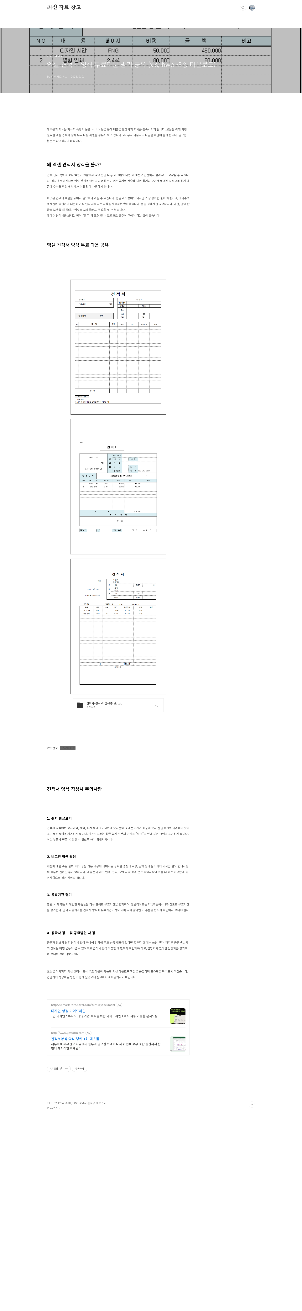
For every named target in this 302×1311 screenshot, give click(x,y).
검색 (243, 8)
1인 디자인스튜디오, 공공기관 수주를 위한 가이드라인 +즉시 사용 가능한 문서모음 (104, 1124)
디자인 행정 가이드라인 (68, 1118)
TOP (252, 1298)
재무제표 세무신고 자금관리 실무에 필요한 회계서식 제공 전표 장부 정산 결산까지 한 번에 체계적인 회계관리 (106, 1153)
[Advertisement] (118, 138)
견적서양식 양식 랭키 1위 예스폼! (76, 1146)
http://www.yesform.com (67, 1140)
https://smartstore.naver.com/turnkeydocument (83, 1112)
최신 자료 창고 (64, 7)
